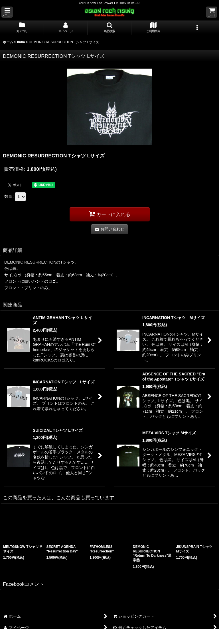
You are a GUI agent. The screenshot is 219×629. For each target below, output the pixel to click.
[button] (7, 12)
